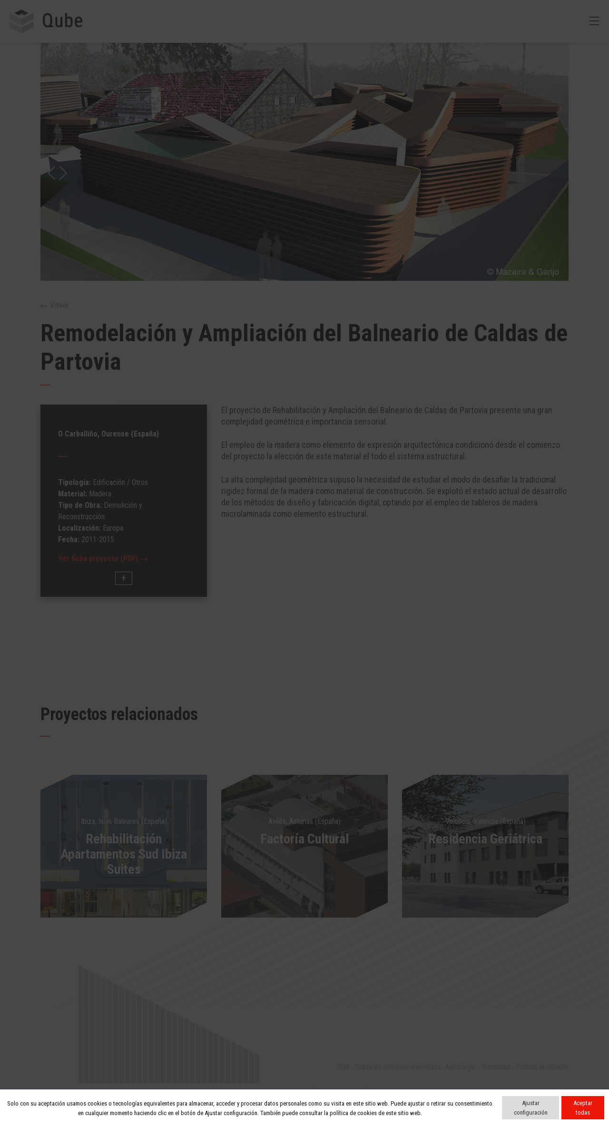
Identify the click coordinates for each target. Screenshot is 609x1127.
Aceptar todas (582, 1107)
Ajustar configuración (531, 1107)
